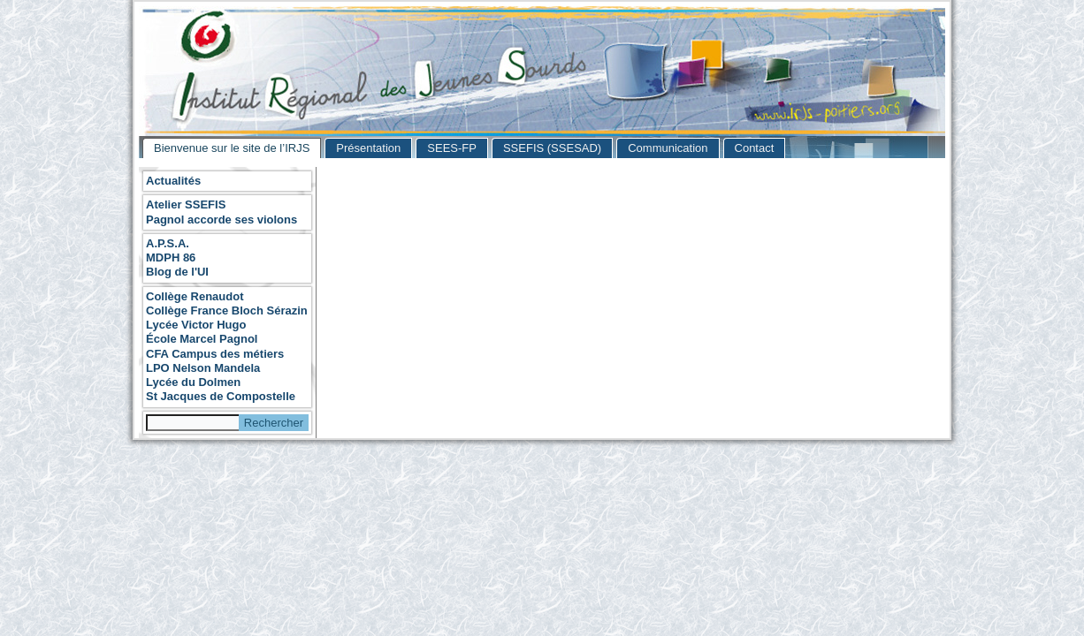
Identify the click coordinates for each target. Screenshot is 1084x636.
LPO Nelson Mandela (203, 368)
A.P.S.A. (167, 243)
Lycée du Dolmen (193, 382)
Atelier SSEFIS (185, 204)
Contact (755, 148)
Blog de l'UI (177, 271)
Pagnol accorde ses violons (221, 219)
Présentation (368, 148)
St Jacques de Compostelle (220, 396)
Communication (667, 148)
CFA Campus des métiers (215, 353)
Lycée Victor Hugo (196, 324)
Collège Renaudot (195, 296)
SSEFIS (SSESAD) (552, 148)
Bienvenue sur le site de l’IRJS (231, 148)
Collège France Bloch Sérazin (227, 310)
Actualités (173, 180)
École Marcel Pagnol (201, 338)
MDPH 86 (170, 257)
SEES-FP (452, 148)
